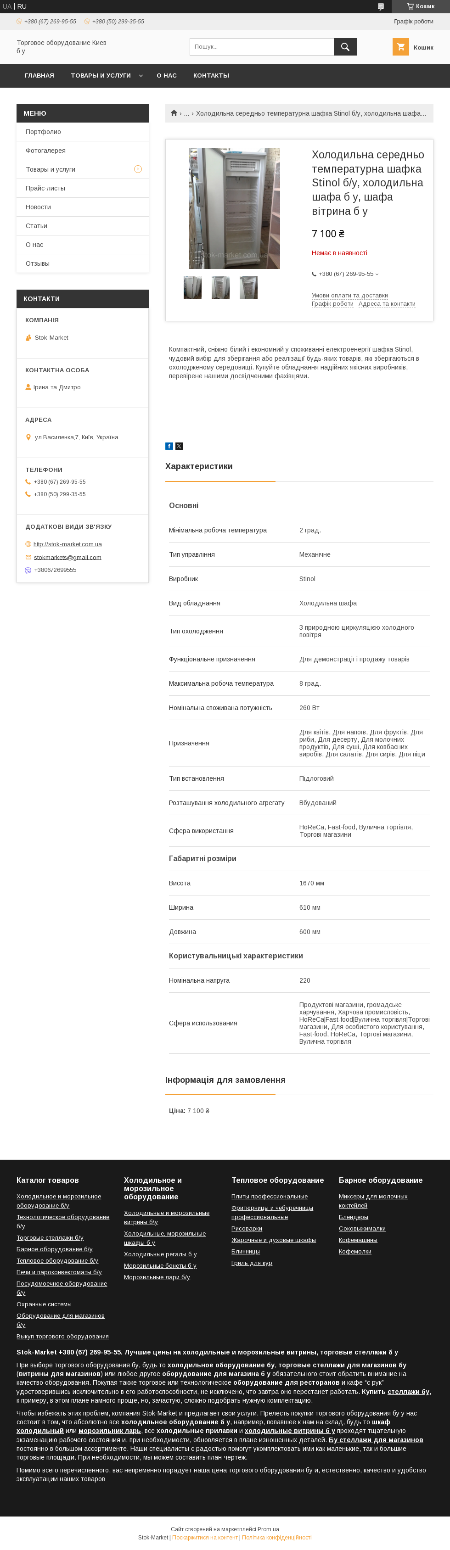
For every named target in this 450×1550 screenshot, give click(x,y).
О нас (167, 75)
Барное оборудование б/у (55, 1249)
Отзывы (38, 263)
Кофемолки (355, 1251)
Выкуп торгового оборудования (63, 1336)
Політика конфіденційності (277, 1537)
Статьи (36, 225)
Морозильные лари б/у (157, 1277)
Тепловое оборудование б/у (57, 1260)
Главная (39, 75)
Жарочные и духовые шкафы (273, 1240)
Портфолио (43, 131)
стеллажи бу (408, 1391)
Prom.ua (268, 1529)
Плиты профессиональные (269, 1196)
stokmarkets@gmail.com (67, 557)
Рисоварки (246, 1228)
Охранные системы (44, 1304)
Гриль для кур (251, 1262)
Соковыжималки (362, 1228)
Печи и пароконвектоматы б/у (59, 1272)
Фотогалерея (46, 150)
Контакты (211, 75)
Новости (38, 207)
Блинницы (245, 1251)
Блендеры (353, 1217)
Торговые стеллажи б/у (50, 1237)
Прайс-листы (45, 188)
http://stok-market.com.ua (68, 544)
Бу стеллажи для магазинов (376, 1440)
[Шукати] (345, 47)
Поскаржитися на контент (205, 1537)
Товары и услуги (101, 75)
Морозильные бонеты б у (160, 1265)
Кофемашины (358, 1240)
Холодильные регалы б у (160, 1254)
